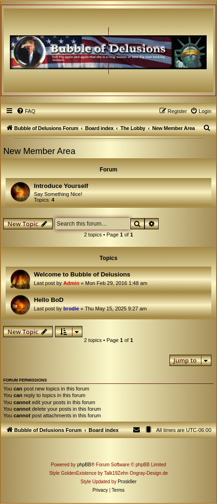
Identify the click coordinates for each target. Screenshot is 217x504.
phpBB (84, 464)
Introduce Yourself (61, 185)
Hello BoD (49, 299)
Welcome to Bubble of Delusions (82, 274)
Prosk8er (127, 481)
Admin (71, 283)
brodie (71, 308)
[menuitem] (25, 111)
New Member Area (39, 151)
